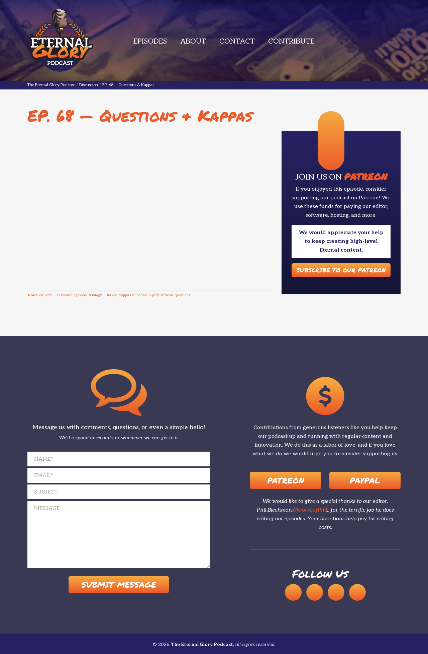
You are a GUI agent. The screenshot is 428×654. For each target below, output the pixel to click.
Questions (182, 295)
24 (41, 295)
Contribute (291, 41)
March (33, 295)
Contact (237, 41)
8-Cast (112, 295)
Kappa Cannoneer (133, 295)
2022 (48, 295)
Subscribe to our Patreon (341, 270)
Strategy (95, 295)
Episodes (150, 41)
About (193, 41)
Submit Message (119, 585)
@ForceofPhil (311, 510)
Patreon (166, 295)
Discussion (65, 295)
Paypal (365, 480)
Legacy (153, 295)
